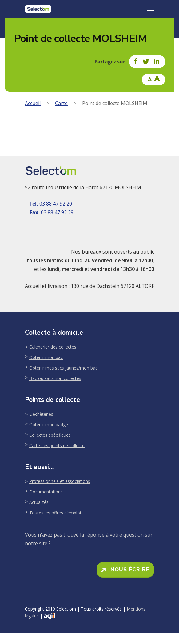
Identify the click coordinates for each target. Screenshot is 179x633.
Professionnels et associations (59, 481)
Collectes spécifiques (50, 435)
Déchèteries (41, 414)
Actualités (39, 502)
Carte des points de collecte (57, 445)
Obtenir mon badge (48, 424)
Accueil (33, 103)
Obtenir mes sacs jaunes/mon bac (63, 368)
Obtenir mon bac (46, 357)
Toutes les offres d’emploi (55, 513)
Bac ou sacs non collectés (55, 378)
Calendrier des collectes (52, 347)
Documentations (46, 492)
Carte (61, 103)
